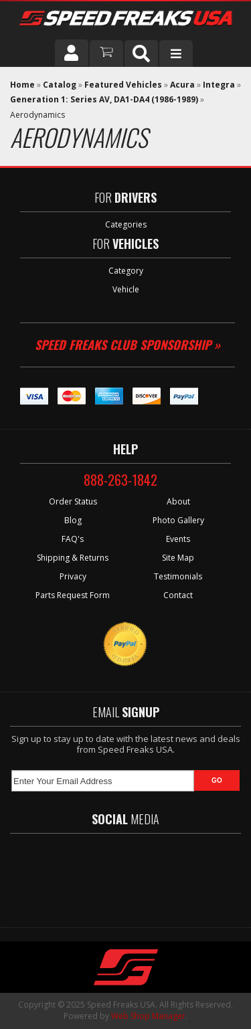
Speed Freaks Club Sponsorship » (127, 344)
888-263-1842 (120, 480)
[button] (141, 53)
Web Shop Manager (148, 1016)
